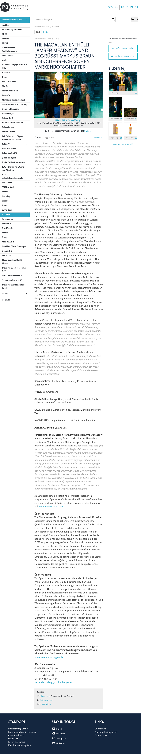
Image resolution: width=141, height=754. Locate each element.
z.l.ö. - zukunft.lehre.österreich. (12, 176)
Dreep (4, 237)
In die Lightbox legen (123, 56)
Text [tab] (38, 32)
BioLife (5, 86)
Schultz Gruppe (8, 132)
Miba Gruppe (7, 56)
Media (14, 294)
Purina (4, 206)
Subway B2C (7, 118)
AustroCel (6, 96)
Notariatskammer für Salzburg (14, 105)
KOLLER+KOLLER (9, 82)
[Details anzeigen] (136, 93)
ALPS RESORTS (8, 242)
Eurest (4, 201)
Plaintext (98, 138)
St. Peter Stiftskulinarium (12, 123)
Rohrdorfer (6, 224)
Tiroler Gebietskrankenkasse (13, 163)
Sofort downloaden (123, 48)
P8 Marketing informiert (12, 30)
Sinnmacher (7, 251)
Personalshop (7, 219)
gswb (4, 60)
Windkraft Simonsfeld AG (12, 276)
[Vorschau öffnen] (68, 95)
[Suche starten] (113, 20)
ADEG (4, 34)
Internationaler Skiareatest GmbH (13, 286)
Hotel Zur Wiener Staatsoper (14, 247)
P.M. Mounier (7, 228)
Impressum (100, 729)
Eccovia (5, 233)
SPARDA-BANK (8, 187)
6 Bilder (87, 131)
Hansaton (6, 73)
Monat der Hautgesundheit (13, 100)
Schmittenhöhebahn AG (12, 280)
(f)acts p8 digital (9, 158)
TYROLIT (14, 144)
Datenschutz (101, 735)
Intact (4, 77)
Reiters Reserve (8, 127)
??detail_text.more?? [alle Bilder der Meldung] (123, 144)
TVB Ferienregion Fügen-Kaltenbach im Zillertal (12, 138)
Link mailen (45, 704)
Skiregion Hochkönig (10, 109)
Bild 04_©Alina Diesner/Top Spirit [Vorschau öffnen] (69, 121)
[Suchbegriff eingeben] (75, 19)
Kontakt (6, 300)
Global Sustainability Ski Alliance (12, 262)
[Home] (14, 7)
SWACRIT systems (9, 149)
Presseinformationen (14, 20)
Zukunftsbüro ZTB (9, 153)
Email (57, 729)
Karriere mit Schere (10, 91)
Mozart (5, 192)
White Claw (7, 210)
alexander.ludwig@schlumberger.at (53, 682)
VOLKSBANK (7, 183)
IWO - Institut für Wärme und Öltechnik (13, 168)
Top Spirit (6, 215)
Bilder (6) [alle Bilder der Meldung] (117, 69)
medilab (5, 25)
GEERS (5, 43)
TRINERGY (6, 256)
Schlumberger (8, 114)
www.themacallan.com (51, 507)
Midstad (5, 39)
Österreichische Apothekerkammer (10, 49)
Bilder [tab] (46, 32)
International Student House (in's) (14, 269)
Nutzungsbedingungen (106, 732)
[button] (134, 19)
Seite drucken (46, 700)
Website (113, 7)
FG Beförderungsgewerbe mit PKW (14, 66)
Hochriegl (6, 196)
